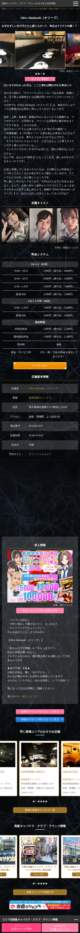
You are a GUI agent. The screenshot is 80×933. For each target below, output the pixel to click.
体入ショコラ (29, 696)
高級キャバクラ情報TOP (40, 892)
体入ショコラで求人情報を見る (40, 610)
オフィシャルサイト (40, 454)
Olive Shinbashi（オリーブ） (44, 388)
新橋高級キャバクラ (40, 397)
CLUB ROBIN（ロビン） (33, 771)
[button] (36, 74)
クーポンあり (40, 365)
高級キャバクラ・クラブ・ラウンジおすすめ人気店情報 (29, 3)
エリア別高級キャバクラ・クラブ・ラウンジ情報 (30, 919)
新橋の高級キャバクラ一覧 (40, 810)
